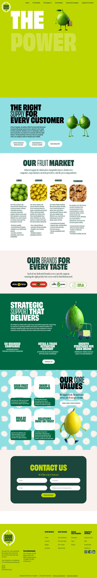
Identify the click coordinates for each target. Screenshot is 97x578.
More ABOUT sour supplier (71, 405)
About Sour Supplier (72, 3)
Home (27, 3)
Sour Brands (59, 3)
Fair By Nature (62, 537)
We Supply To (48, 3)
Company (74, 537)
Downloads (87, 544)
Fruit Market (36, 3)
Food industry (55, 151)
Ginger (47, 544)
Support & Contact (87, 3)
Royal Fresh (61, 548)
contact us (48, 363)
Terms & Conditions (59, 575)
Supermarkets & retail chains (37, 146)
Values (73, 544)
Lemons (47, 541)
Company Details (72, 575)
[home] (6, 7)
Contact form (88, 537)
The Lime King (62, 541)
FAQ (85, 541)
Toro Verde (61, 544)
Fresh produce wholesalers (18, 144)
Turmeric (47, 548)
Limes (46, 537)
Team (72, 541)
